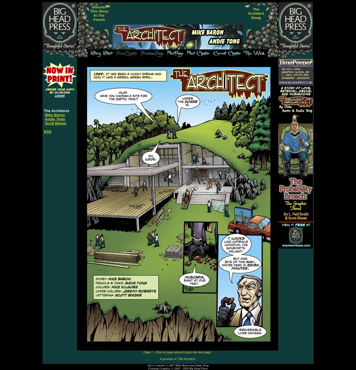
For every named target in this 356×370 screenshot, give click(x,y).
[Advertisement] (178, 13)
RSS (47, 132)
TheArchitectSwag (256, 13)
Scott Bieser (55, 123)
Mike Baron (55, 115)
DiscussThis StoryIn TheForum (99, 13)
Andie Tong (55, 119)
